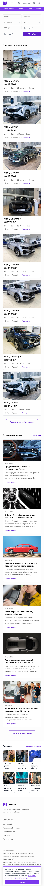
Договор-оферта (8, 851)
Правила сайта (9, 832)
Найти (32, 34)
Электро (38, 9)
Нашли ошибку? (8, 859)
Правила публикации (11, 828)
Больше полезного (33, 746)
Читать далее (11, 482)
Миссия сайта (8, 824)
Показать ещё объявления (22, 422)
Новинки (21, 9)
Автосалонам (8, 839)
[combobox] (12, 16)
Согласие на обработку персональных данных (18, 856)
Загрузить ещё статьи (22, 733)
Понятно (22, 882)
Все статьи (37, 435)
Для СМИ (6, 835)
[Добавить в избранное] (38, 53)
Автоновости (9, 9)
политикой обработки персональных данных (20, 877)
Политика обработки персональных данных (18, 853)
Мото (30, 9)
